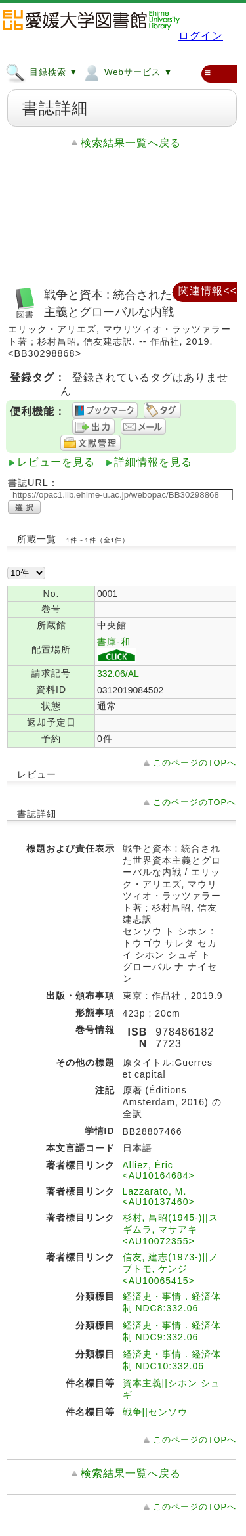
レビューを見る (56, 462)
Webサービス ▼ (127, 71)
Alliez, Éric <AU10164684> (159, 1170)
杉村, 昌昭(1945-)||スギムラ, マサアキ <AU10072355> (170, 1229)
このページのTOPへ (194, 763)
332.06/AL (118, 674)
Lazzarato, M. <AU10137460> (159, 1196)
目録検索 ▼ (41, 71)
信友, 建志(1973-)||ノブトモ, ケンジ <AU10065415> (170, 1269)
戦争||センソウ (155, 1412)
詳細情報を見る (153, 462)
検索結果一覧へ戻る (131, 142)
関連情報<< (207, 290)
